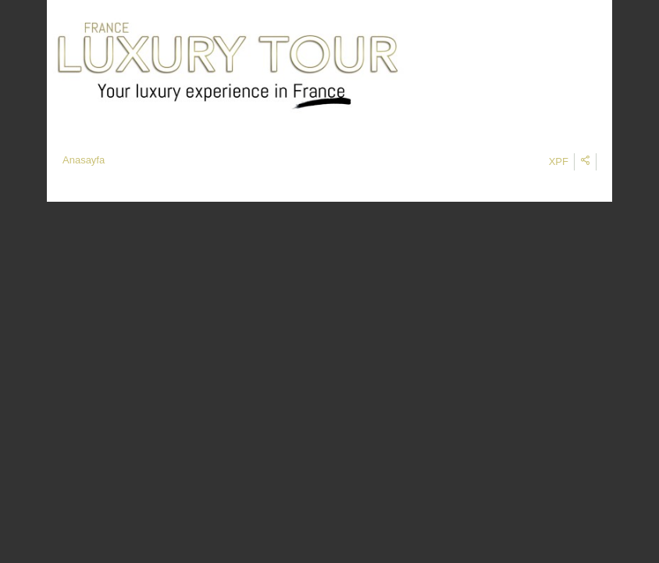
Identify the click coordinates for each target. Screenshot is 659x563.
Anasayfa (83, 160)
